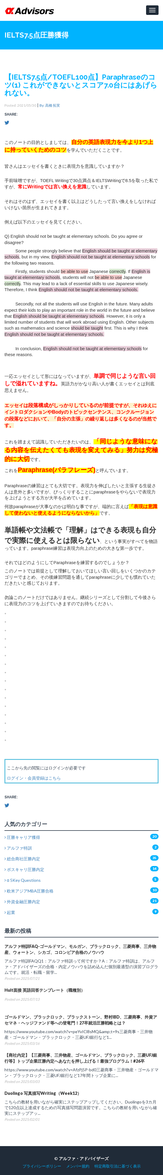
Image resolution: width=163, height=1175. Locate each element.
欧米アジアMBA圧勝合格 (28, 890)
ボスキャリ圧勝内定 (24, 869)
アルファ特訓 (18, 847)
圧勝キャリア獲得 (22, 837)
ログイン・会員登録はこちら (34, 777)
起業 (9, 912)
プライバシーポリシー (42, 1166)
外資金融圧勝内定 (22, 901)
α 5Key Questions (22, 880)
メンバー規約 (77, 1166)
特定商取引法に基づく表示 (117, 1166)
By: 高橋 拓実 (49, 105)
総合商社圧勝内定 (22, 858)
